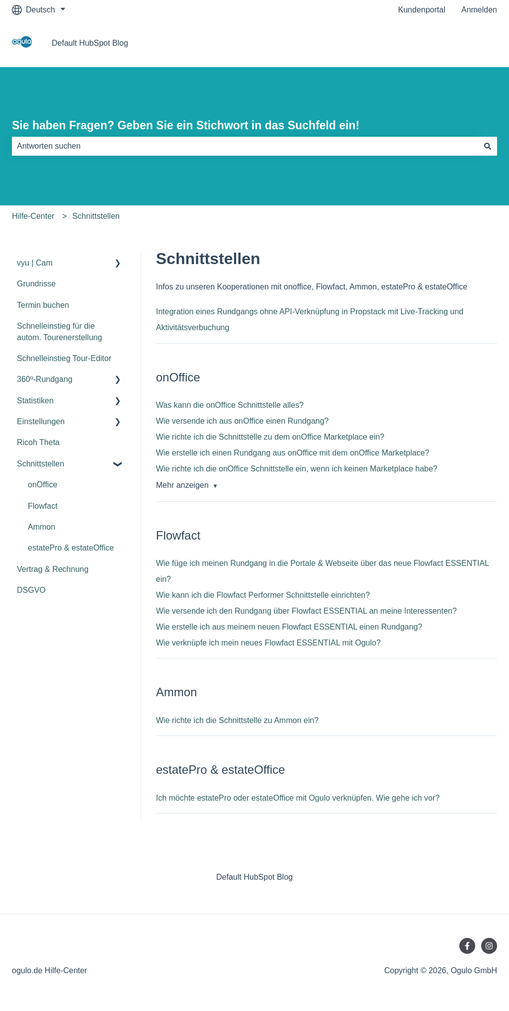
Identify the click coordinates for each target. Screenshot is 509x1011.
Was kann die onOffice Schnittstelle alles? (230, 405)
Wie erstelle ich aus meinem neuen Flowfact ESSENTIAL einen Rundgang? (289, 627)
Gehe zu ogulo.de (455, 43)
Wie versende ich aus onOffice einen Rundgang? (242, 421)
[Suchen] (487, 146)
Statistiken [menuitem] (35, 400)
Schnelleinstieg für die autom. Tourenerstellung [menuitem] (59, 331)
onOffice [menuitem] (42, 484)
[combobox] (245, 146)
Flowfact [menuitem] (43, 506)
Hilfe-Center (33, 216)
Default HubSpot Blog (90, 43)
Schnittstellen (96, 216)
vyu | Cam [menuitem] (35, 263)
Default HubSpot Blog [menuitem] (254, 877)
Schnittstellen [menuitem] (40, 464)
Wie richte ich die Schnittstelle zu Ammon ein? (237, 720)
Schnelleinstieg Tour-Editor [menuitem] (64, 358)
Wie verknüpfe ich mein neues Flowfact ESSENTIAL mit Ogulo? (268, 643)
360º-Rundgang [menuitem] (45, 379)
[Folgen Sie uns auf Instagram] (489, 946)
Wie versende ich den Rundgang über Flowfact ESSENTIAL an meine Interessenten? (306, 611)
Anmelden (479, 9)
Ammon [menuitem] (41, 527)
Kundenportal (421, 9)
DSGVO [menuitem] (31, 590)
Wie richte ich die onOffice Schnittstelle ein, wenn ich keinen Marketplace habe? (296, 468)
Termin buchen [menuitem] (43, 305)
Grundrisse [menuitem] (36, 283)
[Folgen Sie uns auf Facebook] (467, 946)
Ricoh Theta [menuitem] (38, 442)
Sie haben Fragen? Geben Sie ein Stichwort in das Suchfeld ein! (185, 125)
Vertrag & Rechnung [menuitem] (52, 569)
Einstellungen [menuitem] (41, 421)
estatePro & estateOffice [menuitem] (71, 548)
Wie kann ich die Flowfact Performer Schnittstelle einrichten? (263, 595)
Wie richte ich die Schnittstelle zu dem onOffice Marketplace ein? (270, 437)
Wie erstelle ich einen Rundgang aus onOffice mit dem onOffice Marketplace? (292, 453)
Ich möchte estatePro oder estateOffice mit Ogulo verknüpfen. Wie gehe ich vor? (298, 798)
